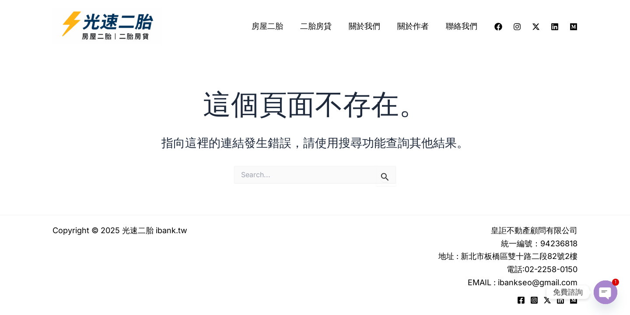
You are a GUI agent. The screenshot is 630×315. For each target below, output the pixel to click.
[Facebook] (498, 27)
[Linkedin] (555, 27)
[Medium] (574, 27)
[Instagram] (517, 27)
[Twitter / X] (536, 27)
